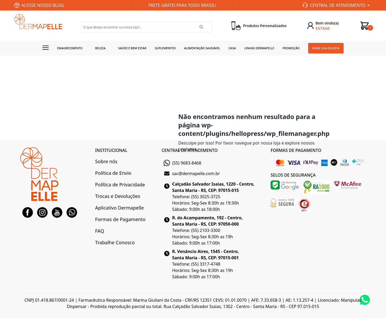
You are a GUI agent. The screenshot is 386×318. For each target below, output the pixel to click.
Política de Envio (113, 173)
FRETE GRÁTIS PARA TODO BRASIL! (182, 5)
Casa (232, 48)
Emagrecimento (69, 48)
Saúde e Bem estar (132, 48)
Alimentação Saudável (202, 48)
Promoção (291, 48)
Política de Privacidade (120, 184)
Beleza (100, 48)
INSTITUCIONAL (111, 150)
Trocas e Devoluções (117, 196)
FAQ (99, 231)
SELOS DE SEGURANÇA (292, 175)
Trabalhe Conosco (115, 242)
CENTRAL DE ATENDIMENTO (190, 150)
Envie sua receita (325, 48)
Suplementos (165, 48)
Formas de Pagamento (120, 219)
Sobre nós (106, 161)
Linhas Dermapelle (259, 48)
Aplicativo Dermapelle (119, 208)
